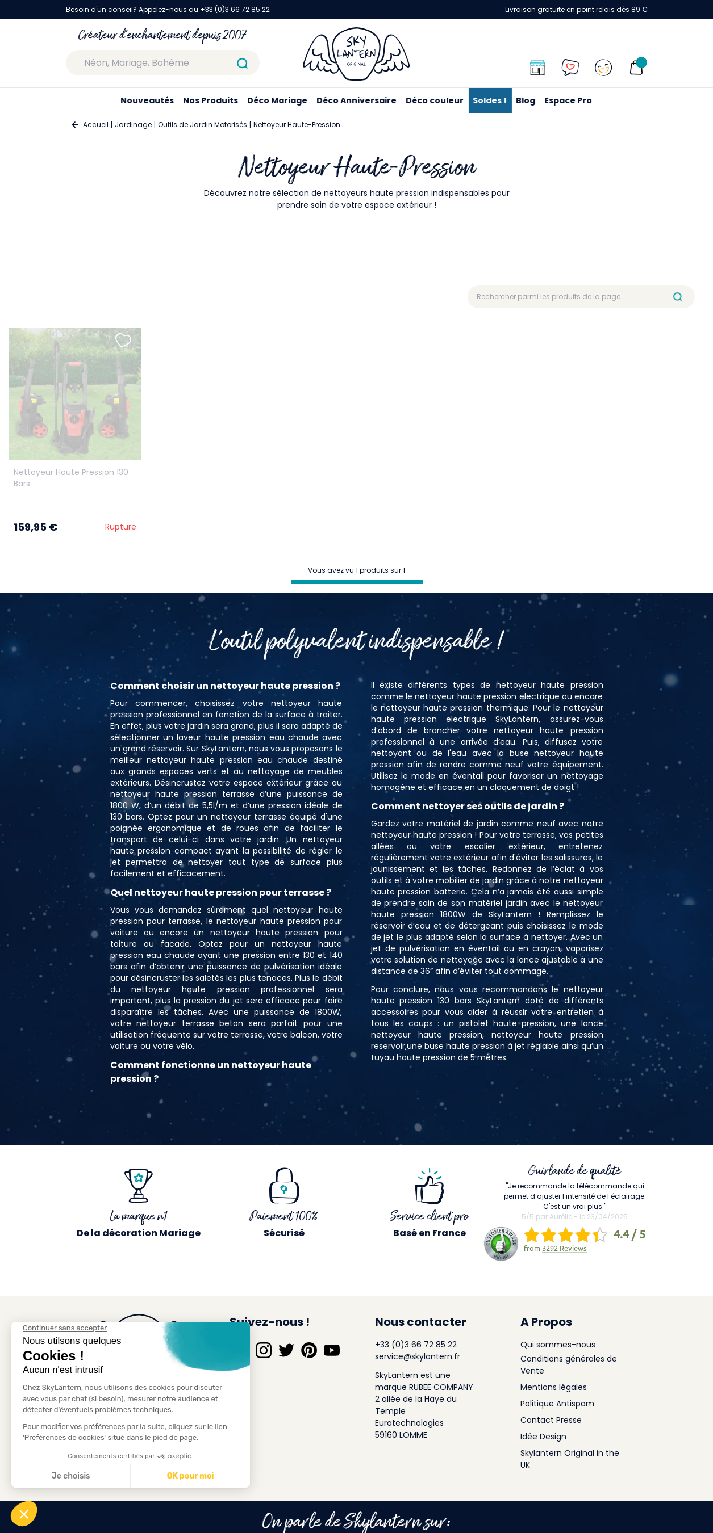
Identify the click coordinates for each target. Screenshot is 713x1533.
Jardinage (133, 124)
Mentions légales (553, 1387)
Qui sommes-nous (557, 1344)
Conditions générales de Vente (568, 1364)
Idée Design (543, 1436)
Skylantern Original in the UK (569, 1459)
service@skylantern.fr (417, 1356)
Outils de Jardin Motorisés (202, 124)
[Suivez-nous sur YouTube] (331, 1350)
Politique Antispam (557, 1403)
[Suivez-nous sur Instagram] (263, 1350)
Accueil (96, 124)
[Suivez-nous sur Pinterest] (309, 1350)
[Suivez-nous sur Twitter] (286, 1350)
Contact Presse (551, 1420)
